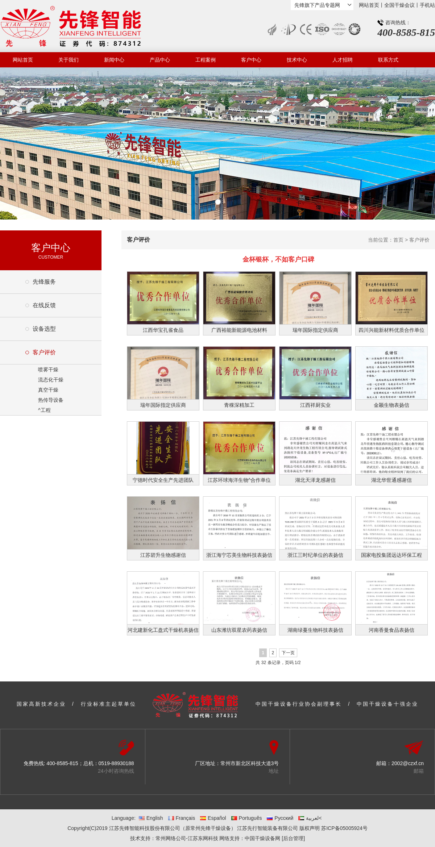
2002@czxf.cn (408, 763)
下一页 (288, 652)
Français (181, 818)
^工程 (44, 410)
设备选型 (44, 329)
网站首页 (369, 5)
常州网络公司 (171, 838)
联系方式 (388, 60)
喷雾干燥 (48, 369)
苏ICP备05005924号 (344, 828)
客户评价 (44, 352)
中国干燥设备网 (262, 838)
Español (213, 818)
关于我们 (68, 60)
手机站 (427, 5)
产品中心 (160, 60)
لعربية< (310, 818)
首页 (398, 240)
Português (246, 818)
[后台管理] (293, 838)
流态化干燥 (50, 380)
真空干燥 (48, 390)
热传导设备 (50, 400)
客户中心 (251, 60)
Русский (280, 818)
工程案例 (205, 60)
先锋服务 (44, 282)
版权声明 (309, 828)
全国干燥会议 (399, 5)
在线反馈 (44, 305)
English (151, 818)
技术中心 (297, 60)
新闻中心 (114, 60)
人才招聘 (342, 60)
